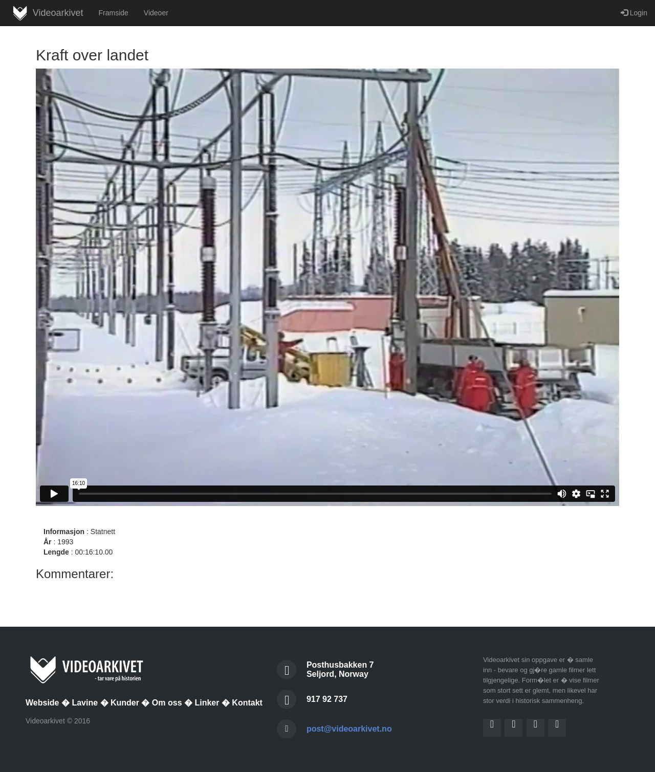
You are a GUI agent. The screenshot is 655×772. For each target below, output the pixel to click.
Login (634, 13)
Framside (113, 13)
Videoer (156, 13)
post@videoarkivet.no (349, 728)
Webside (42, 702)
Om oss (167, 702)
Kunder (125, 702)
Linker (206, 702)
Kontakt (247, 702)
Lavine (85, 702)
